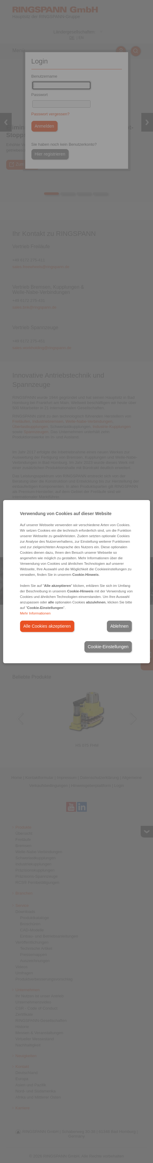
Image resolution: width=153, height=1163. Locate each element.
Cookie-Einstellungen (108, 646)
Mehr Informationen (35, 613)
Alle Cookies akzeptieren (47, 626)
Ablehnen (119, 626)
